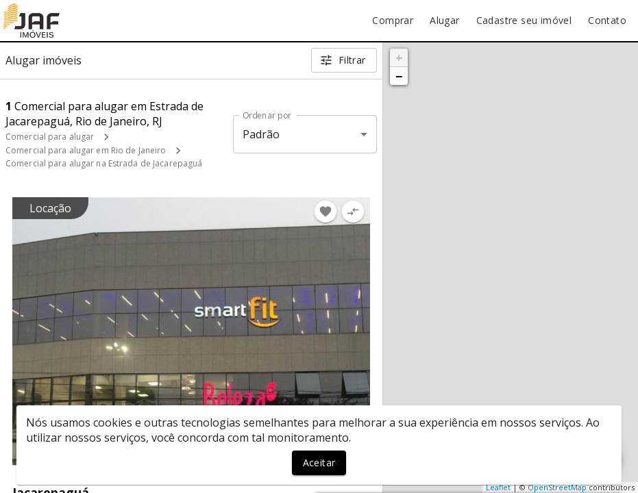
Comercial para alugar (49, 136)
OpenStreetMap (557, 487)
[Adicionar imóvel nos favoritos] (325, 212)
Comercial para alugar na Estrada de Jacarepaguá (103, 163)
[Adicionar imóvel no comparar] (353, 212)
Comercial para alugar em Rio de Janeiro (85, 150)
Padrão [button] (261, 134)
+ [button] (399, 57)
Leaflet (498, 487)
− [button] (398, 76)
